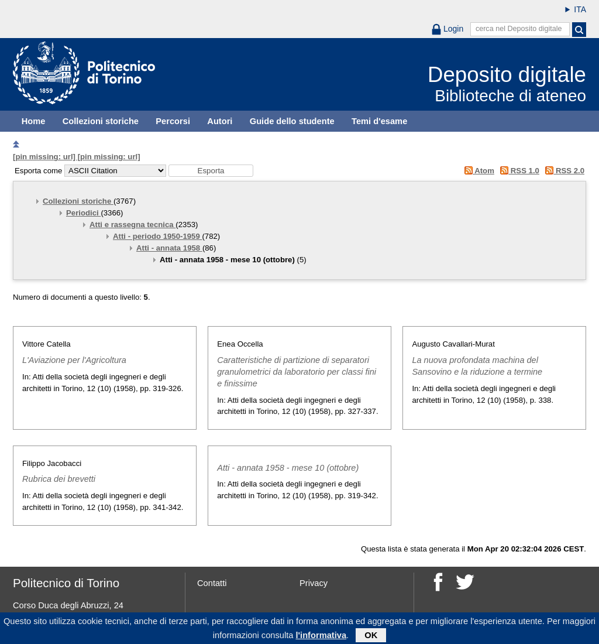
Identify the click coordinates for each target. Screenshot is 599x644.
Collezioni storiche (101, 121)
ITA (580, 9)
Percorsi (173, 121)
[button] (210, 171)
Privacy (314, 583)
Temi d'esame (379, 121)
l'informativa (321, 637)
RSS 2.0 (563, 170)
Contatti (212, 583)
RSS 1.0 (518, 170)
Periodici (83, 212)
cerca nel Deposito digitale (519, 29)
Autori (219, 121)
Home (34, 121)
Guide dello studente (292, 121)
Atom (477, 170)
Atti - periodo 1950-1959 (157, 236)
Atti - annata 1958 (169, 248)
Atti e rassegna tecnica (132, 224)
